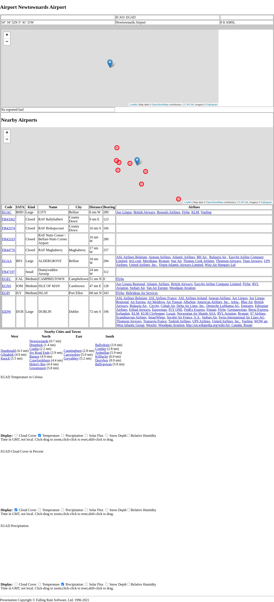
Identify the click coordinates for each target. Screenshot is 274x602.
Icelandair (123, 313)
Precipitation (74, 435)
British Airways (144, 212)
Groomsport (37, 368)
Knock (5, 358)
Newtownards (38, 341)
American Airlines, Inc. (213, 302)
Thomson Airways (228, 261)
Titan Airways (252, 261)
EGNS (6, 286)
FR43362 (8, 219)
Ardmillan (102, 352)
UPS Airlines (201, 321)
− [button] (7, 42)
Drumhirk (36, 345)
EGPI (6, 293)
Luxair (170, 313)
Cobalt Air (168, 306)
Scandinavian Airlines (131, 317)
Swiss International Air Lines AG (241, 317)
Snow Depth (118, 435)
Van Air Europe (157, 288)
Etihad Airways (139, 309)
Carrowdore (72, 354)
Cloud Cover (27, 435)
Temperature (51, 435)
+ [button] (7, 35)
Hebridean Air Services (142, 293)
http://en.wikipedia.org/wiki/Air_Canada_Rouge (219, 325)
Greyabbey (71, 358)
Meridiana (150, 261)
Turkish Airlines (179, 321)
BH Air (202, 257)
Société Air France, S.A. (183, 317)
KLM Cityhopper (153, 313)
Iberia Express (258, 309)
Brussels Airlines (168, 212)
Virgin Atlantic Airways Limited (181, 265)
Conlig (34, 349)
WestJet (151, 325)
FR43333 (8, 239)
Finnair (211, 309)
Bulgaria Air (218, 257)
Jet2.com (135, 261)
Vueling (206, 212)
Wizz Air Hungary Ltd (220, 265)
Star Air (176, 261)
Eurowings (159, 309)
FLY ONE (175, 309)
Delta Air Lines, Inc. (191, 306)
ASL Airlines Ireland (192, 298)
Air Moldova (156, 302)
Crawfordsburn (39, 360)
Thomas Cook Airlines (198, 261)
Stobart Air (137, 288)
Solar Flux (96, 435)
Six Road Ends (39, 352)
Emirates (247, 306)
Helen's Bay (37, 364)
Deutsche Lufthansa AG (222, 306)
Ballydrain (102, 345)
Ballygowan (103, 364)
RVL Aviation (226, 313)
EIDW (6, 311)
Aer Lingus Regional (130, 284)
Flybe (185, 212)
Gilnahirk (7, 354)
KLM (195, 212)
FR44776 (8, 250)
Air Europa (138, 302)
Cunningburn (73, 351)
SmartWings (156, 317)
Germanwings (237, 309)
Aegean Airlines (160, 257)
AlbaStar (189, 302)
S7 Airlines (257, 313)
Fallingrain (212, 104)
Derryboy (101, 360)
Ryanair (164, 261)
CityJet (154, 306)
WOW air (260, 321)
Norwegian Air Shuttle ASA (196, 313)
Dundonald (8, 351)
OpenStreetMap (160, 104)
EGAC (7, 212)
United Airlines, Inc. (143, 265)
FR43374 (8, 228)
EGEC (6, 279)
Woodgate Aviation (182, 288)
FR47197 (8, 272)
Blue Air (247, 302)
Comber (100, 349)
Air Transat (174, 302)
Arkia (235, 302)
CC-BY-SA (188, 104)
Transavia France (155, 321)
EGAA (7, 261)
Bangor (34, 356)
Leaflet (133, 104)
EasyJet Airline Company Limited (217, 284)
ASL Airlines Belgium (131, 257)
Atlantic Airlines (183, 257)
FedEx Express (194, 309)
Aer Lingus (124, 212)
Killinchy (101, 356)
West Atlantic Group (130, 325)
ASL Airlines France (163, 298)
